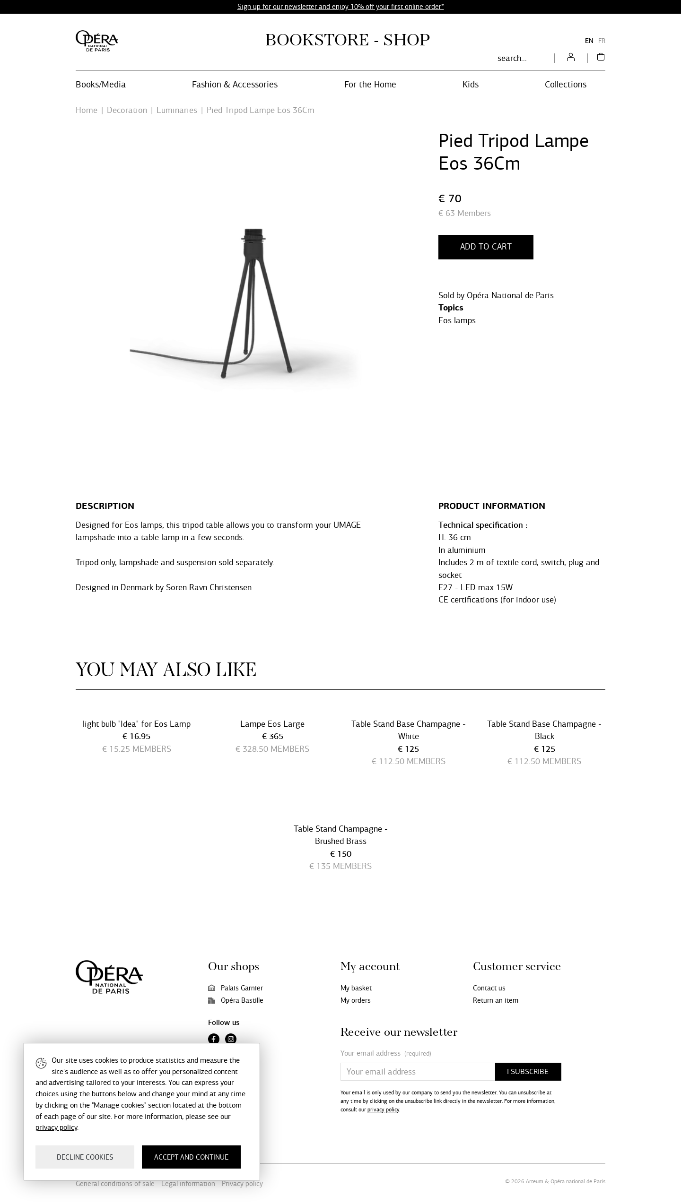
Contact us (489, 988)
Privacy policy (242, 1183)
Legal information (188, 1183)
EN (589, 41)
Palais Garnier (235, 988)
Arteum (534, 1181)
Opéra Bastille (235, 1000)
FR (601, 41)
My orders (355, 1000)
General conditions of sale (115, 1183)
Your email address (385, 1053)
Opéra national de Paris (577, 1181)
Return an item (495, 1000)
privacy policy (383, 1109)
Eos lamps (457, 320)
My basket (356, 988)
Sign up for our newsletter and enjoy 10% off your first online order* (340, 6)
